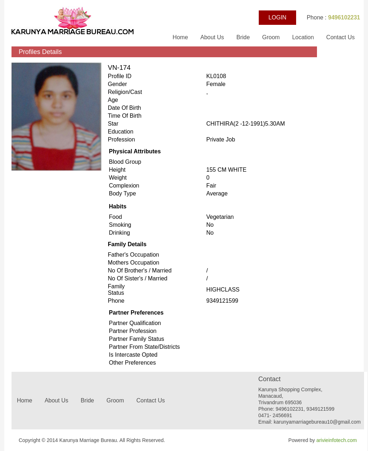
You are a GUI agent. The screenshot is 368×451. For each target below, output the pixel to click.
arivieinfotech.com (336, 440)
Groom (271, 37)
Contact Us (340, 37)
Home (180, 37)
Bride (244, 37)
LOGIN (277, 17)
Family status (116, 289)
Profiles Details (40, 51)
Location (303, 37)
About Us (212, 37)
